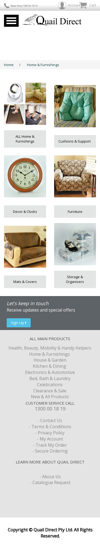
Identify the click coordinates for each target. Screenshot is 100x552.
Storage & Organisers (75, 279)
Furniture (75, 211)
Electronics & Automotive (50, 372)
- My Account (50, 439)
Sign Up (18, 322)
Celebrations (50, 385)
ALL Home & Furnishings (24, 139)
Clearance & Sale (49, 391)
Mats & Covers (25, 281)
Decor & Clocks (25, 211)
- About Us (50, 477)
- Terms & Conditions (50, 427)
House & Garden (50, 360)
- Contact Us (50, 420)
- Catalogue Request (50, 482)
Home (9, 64)
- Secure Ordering (50, 451)
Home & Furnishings (43, 64)
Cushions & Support (74, 141)
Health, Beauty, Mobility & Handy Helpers (50, 348)
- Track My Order (50, 445)
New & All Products (50, 397)
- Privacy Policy (50, 433)
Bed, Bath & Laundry (49, 378)
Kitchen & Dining (50, 366)
